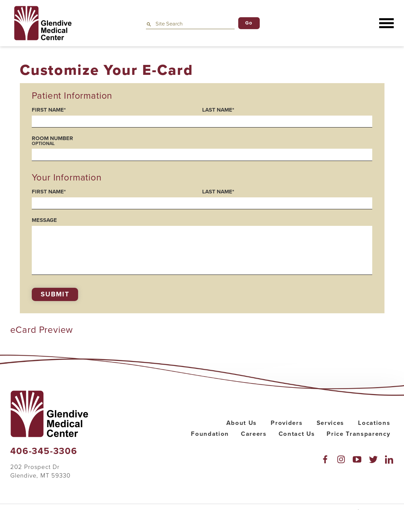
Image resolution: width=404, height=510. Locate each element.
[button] (386, 23)
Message (44, 220)
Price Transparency (358, 433)
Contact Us (297, 433)
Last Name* (218, 110)
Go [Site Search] (249, 23)
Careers (254, 433)
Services (330, 423)
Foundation (210, 433)
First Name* (49, 110)
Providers (286, 423)
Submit (55, 294)
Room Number (202, 141)
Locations (374, 423)
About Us (241, 423)
